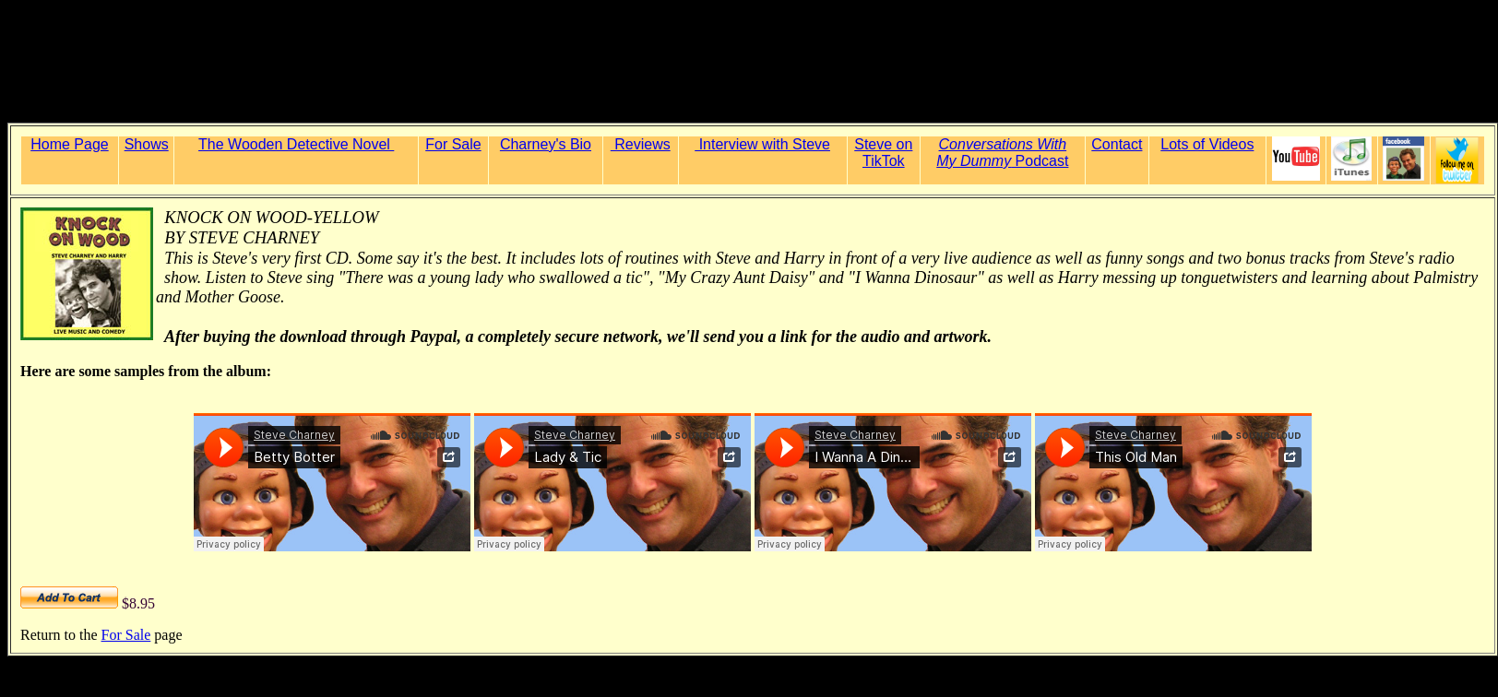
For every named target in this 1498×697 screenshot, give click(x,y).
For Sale (453, 144)
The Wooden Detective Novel (296, 144)
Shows (147, 144)
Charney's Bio (545, 144)
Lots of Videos (1207, 144)
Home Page (69, 144)
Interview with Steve (762, 144)
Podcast (1002, 161)
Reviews (641, 144)
